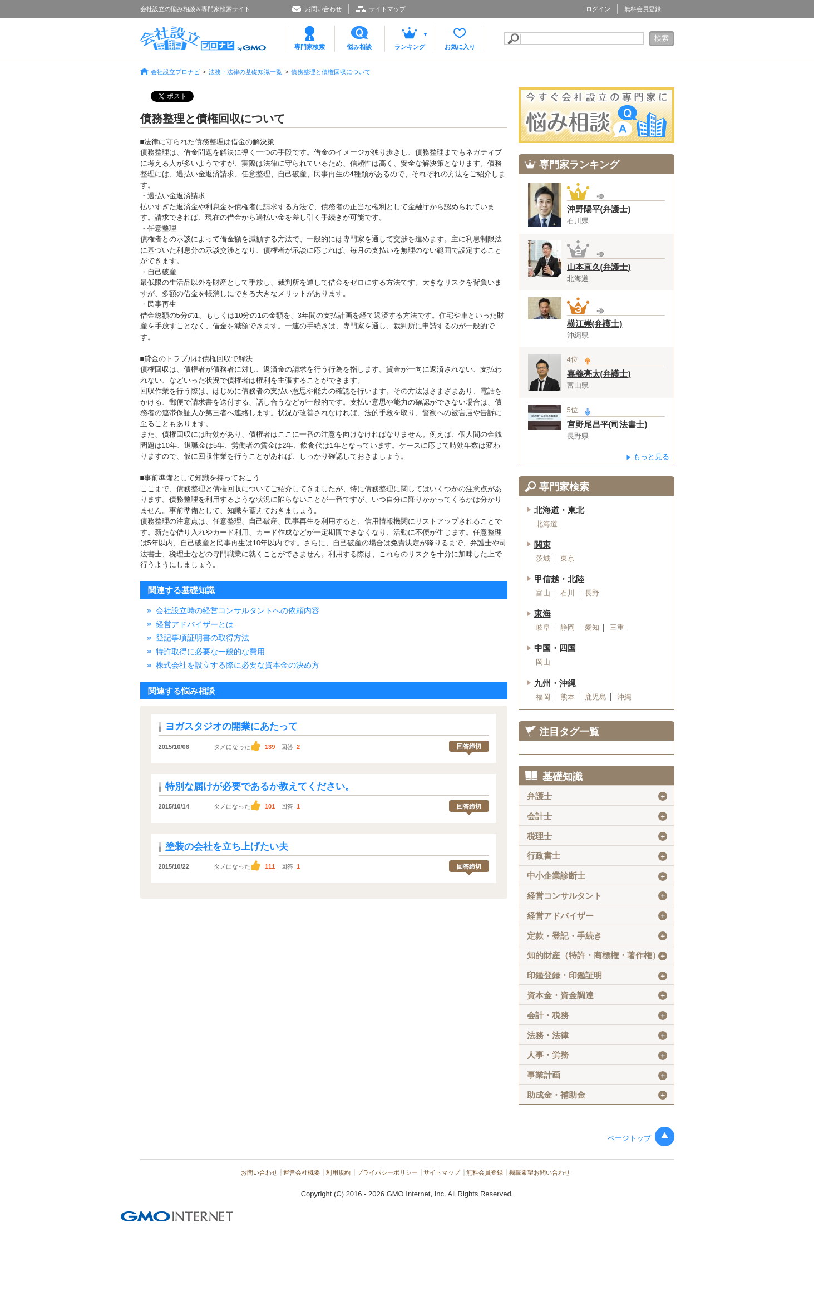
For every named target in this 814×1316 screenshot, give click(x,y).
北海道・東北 (559, 510)
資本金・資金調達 (597, 995)
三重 (617, 628)
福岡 (543, 697)
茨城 (543, 559)
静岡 (567, 628)
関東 (542, 544)
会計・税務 (597, 1015)
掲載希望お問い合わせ (539, 1172)
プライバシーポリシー (387, 1172)
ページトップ (629, 1138)
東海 (542, 613)
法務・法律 (597, 1035)
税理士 (597, 836)
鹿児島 (595, 697)
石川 (567, 593)
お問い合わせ (323, 9)
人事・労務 (597, 1055)
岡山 (543, 662)
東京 (567, 559)
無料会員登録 (642, 9)
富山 (543, 593)
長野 (592, 593)
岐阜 (543, 628)
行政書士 (597, 855)
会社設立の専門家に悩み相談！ (596, 115)
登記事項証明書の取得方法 (202, 637)
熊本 (567, 697)
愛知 (592, 628)
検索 (661, 38)
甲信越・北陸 (559, 579)
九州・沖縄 (555, 683)
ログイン (598, 9)
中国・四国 (555, 648)
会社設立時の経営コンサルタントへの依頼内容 (237, 610)
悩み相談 (359, 46)
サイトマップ (387, 9)
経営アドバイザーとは (195, 624)
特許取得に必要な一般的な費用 (210, 651)
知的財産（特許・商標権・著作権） (597, 955)
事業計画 (597, 1075)
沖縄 (624, 697)
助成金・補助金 (597, 1095)
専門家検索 (309, 46)
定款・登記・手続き (597, 935)
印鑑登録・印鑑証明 (597, 975)
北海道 (547, 524)
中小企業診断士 (597, 875)
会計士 (597, 816)
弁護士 (597, 796)
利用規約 (338, 1172)
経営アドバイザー (597, 915)
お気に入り (460, 46)
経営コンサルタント (597, 895)
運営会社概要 (301, 1172)
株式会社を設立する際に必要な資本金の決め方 (237, 665)
